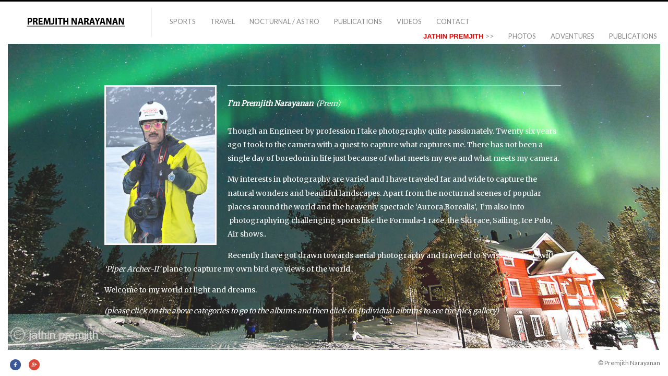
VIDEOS (409, 21)
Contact (453, 21)
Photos (522, 36)
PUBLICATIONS (358, 21)
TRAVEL (222, 21)
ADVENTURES (572, 36)
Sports (183, 21)
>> (458, 36)
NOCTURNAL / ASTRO (284, 21)
